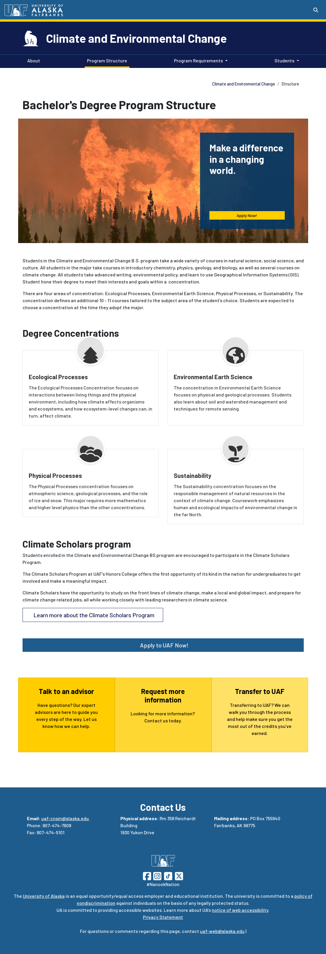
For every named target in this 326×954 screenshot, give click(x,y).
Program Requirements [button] (198, 60)
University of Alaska (44, 896)
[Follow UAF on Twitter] (179, 875)
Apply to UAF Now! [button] (163, 645)
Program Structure (106, 60)
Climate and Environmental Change (136, 38)
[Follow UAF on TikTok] (168, 875)
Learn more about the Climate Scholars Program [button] (92, 614)
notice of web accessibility (240, 910)
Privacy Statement (163, 917)
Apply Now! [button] (247, 215)
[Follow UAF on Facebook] (147, 875)
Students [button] (284, 60)
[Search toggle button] (316, 10)
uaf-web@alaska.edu (222, 931)
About (32, 60)
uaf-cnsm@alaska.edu (65, 818)
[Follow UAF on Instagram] (156, 875)
